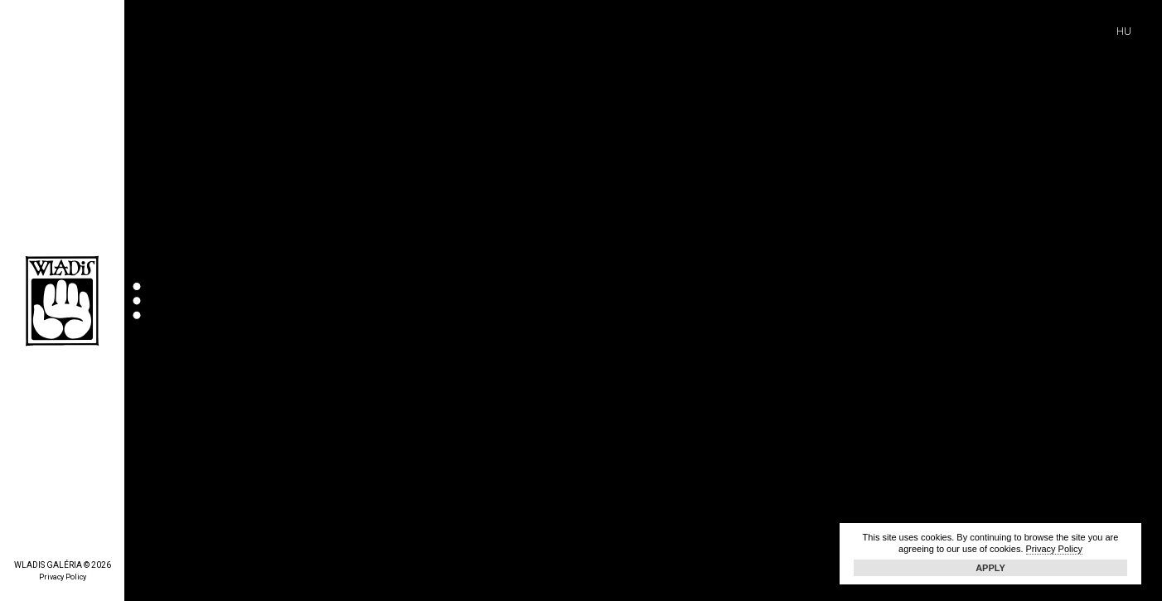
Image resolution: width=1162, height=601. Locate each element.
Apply (990, 568)
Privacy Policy (62, 577)
